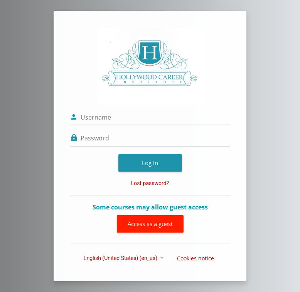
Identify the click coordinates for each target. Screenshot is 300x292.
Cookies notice (195, 258)
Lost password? (150, 183)
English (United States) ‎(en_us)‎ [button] (121, 258)
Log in (150, 163)
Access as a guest (150, 224)
